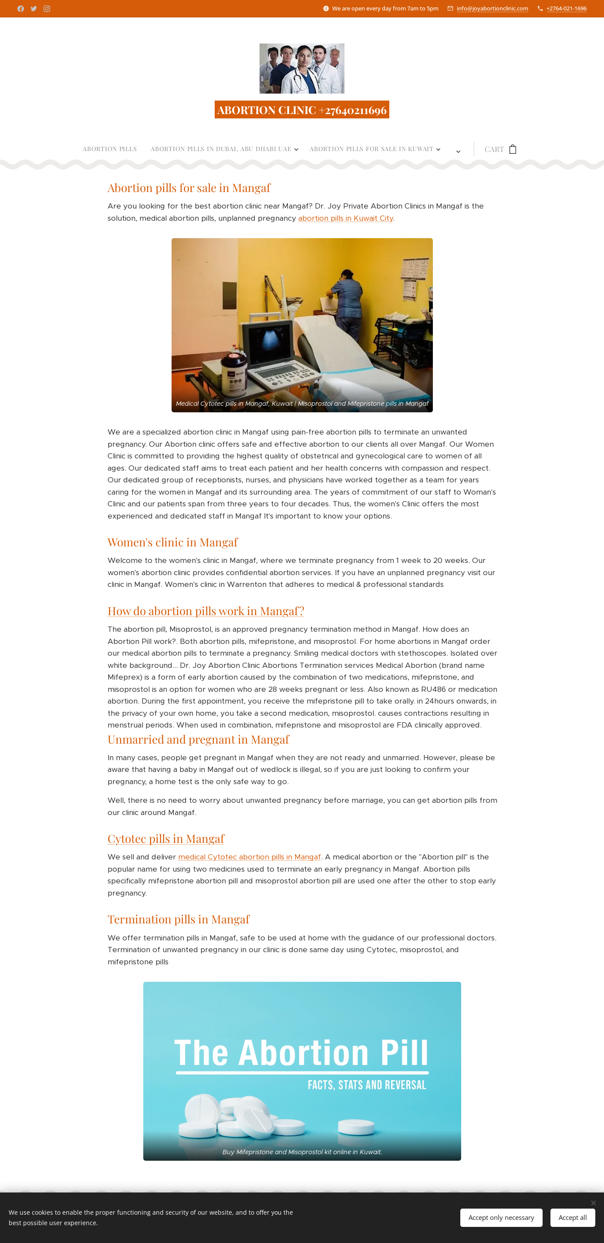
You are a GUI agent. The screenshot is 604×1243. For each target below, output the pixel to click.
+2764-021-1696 (567, 8)
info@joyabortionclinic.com (492, 8)
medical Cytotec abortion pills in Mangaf (249, 857)
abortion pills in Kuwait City (345, 218)
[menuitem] (151, 149)
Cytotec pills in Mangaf (165, 838)
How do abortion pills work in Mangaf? (205, 610)
